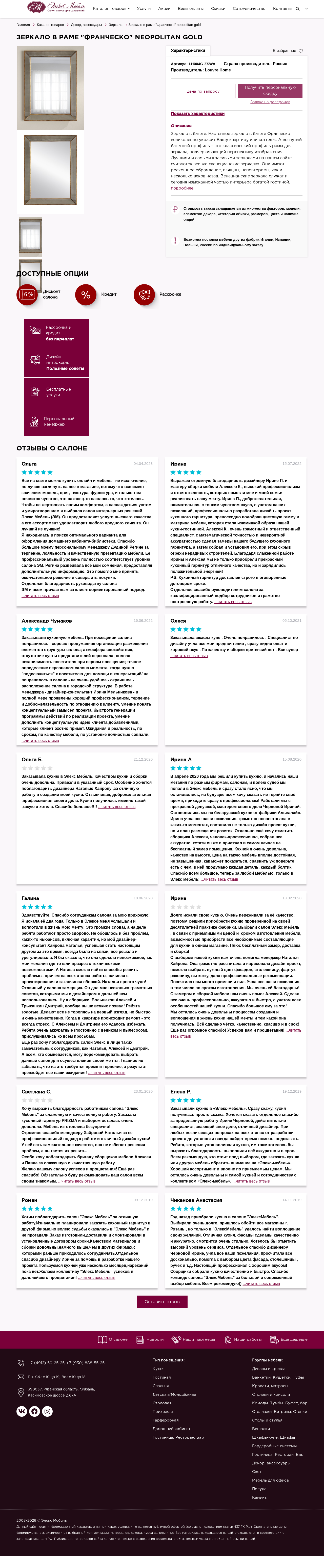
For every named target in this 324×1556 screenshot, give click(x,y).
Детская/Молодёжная (171, 1394)
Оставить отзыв (162, 1302)
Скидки (218, 8)
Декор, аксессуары (86, 25)
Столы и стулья (267, 1420)
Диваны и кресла (269, 1369)
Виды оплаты (190, 8)
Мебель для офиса (270, 1480)
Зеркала (116, 25)
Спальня (158, 1386)
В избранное (287, 50)
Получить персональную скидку (270, 91)
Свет (256, 1471)
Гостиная (159, 1377)
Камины (259, 1497)
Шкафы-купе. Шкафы (273, 1437)
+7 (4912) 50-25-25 (45, 1363)
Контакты (282, 8)
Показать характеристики (198, 113)
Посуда (259, 1489)
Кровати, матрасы (270, 1386)
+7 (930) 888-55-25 (80, 1363)
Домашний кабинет (169, 1429)
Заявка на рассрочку (270, 102)
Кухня (155, 1369)
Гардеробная (163, 1420)
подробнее (182, 188)
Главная (23, 24)
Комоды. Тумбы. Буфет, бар (280, 1403)
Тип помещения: (165, 1360)
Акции (164, 8)
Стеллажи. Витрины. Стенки (279, 1411)
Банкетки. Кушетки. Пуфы (278, 1377)
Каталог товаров (109, 8)
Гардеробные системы (274, 1446)
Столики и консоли (271, 1394)
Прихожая (160, 1411)
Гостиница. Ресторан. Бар (175, 1437)
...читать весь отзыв (40, 596)
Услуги (143, 8)
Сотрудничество (248, 8)
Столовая (159, 1403)
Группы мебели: (267, 1360)
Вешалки (261, 1429)
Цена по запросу (203, 91)
